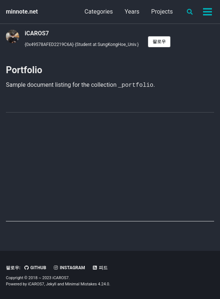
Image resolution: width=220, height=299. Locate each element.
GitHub (35, 267)
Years (132, 11)
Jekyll (51, 284)
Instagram (69, 267)
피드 (100, 267)
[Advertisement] (110, 169)
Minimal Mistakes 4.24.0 (87, 284)
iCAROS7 (37, 33)
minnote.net (22, 11)
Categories (98, 11)
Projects (162, 11)
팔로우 (159, 41)
